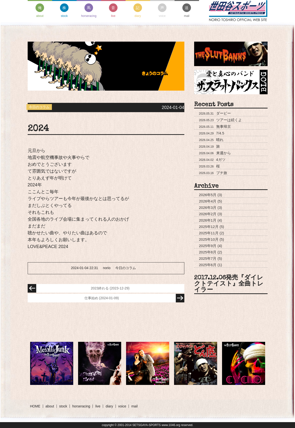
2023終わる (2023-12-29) (79, 288)
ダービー (215, 113)
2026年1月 (208, 220)
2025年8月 (208, 252)
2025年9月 (208, 246)
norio (106, 268)
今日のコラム (125, 268)
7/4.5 (211, 133)
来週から (215, 153)
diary (137, 10)
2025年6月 (208, 265)
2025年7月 (208, 258)
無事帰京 (215, 126)
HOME (35, 406)
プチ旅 (213, 173)
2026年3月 (208, 207)
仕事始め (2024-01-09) (134, 298)
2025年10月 (209, 239)
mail (186, 10)
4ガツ (212, 159)
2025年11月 (209, 233)
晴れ (211, 140)
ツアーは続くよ (220, 120)
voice (162, 10)
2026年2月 (208, 214)
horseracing (88, 10)
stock (64, 10)
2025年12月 (209, 227)
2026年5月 (208, 195)
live (113, 10)
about (39, 10)
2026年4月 (208, 201)
